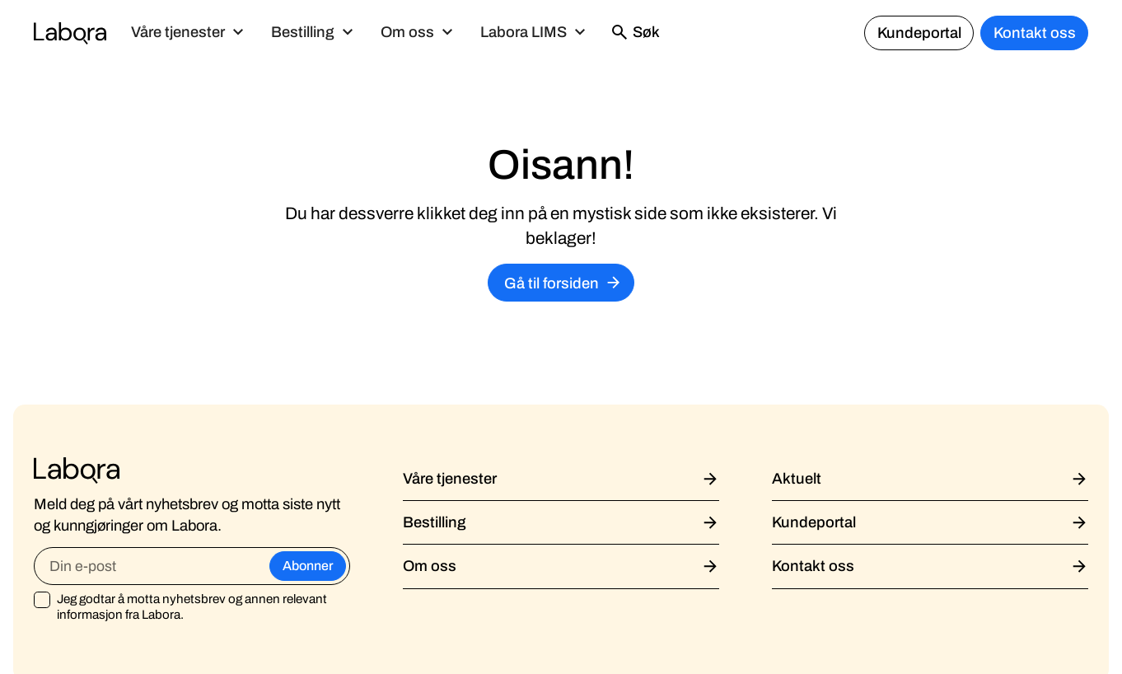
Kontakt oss (1034, 33)
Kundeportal (919, 33)
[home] (70, 32)
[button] (187, 33)
